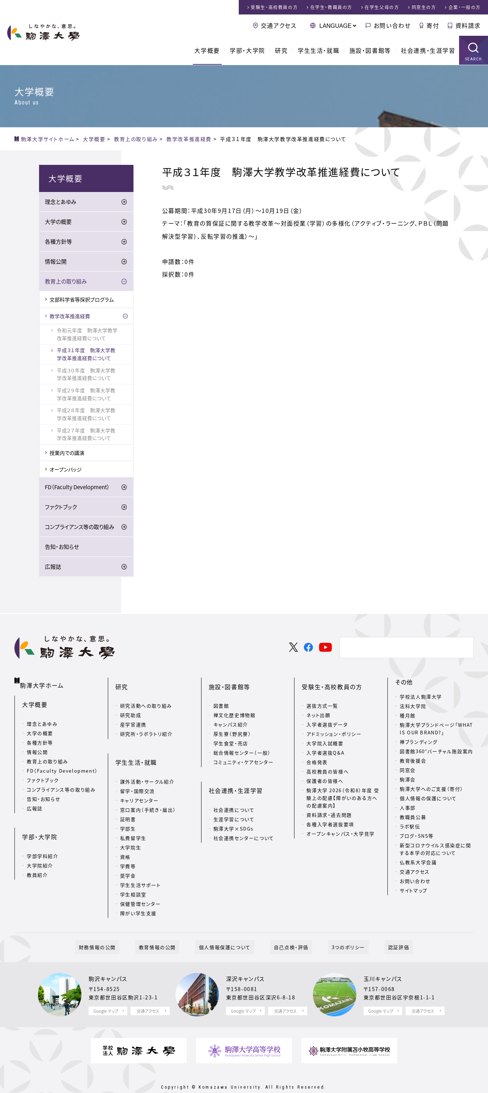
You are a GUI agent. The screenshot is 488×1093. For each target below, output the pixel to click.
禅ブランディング (419, 741)
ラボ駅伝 (410, 826)
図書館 (221, 696)
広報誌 (53, 567)
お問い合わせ (392, 25)
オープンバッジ (66, 469)
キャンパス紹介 (230, 715)
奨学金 (128, 857)
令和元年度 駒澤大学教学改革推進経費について (87, 334)
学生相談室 (133, 876)
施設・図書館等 (370, 50)
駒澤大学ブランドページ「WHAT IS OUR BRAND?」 (436, 728)
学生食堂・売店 (230, 734)
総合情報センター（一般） (242, 743)
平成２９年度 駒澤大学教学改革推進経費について (86, 394)
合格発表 (316, 753)
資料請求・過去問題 (329, 805)
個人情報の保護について (428, 798)
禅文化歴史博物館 (234, 706)
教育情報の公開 (168, 929)
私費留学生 (133, 819)
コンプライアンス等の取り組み (79, 527)
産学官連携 (133, 715)
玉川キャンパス (384, 960)
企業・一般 (465, 7)
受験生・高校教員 (274, 7)
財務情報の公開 (115, 929)
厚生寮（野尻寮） (232, 724)
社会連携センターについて (243, 819)
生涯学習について (234, 801)
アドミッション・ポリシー (333, 724)
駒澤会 (408, 779)
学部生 (128, 810)
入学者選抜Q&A (325, 743)
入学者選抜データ (327, 715)
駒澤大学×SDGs (233, 810)
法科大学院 (413, 706)
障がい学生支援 (138, 895)
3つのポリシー (337, 929)
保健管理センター (140, 885)
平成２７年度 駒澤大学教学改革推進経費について (86, 434)
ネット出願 (318, 706)
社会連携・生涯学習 (428, 50)
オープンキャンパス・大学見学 (340, 824)
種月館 (408, 715)
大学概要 (207, 50)
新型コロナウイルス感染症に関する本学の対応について (435, 849)
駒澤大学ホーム (43, 680)
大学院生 (130, 829)
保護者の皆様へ (324, 771)
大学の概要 (58, 222)
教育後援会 (413, 760)
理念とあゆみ (60, 202)
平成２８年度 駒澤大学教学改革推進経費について (86, 414)
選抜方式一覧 (322, 696)
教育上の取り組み (66, 281)
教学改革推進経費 (70, 316)
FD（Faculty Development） (77, 487)
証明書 (128, 801)
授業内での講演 (67, 452)
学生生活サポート (140, 866)
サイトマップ (414, 890)
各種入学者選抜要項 (330, 815)
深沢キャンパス (246, 960)
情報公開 (56, 261)
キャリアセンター (139, 782)
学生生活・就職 (318, 50)
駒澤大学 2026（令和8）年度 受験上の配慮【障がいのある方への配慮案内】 (342, 789)
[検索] (405, 647)
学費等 (128, 848)
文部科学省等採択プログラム (82, 299)
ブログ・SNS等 (417, 835)
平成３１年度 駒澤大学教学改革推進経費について (86, 354)
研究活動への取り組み (146, 696)
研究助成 (130, 706)
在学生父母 (382, 7)
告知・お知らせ (62, 547)
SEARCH (473, 59)
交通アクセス (279, 25)
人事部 (408, 807)
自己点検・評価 (287, 929)
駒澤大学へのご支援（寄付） (431, 788)
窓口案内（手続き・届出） (148, 791)
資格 (125, 838)
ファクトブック (61, 507)
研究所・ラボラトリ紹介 (146, 724)
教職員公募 (413, 817)
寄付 (433, 25)
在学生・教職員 (331, 7)
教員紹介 (37, 858)
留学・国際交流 (137, 772)
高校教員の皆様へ (327, 762)
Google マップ (105, 993)
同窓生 (424, 7)
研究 (281, 50)
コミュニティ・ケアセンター (243, 753)
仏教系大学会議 (418, 862)
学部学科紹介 (43, 840)
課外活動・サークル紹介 (147, 763)
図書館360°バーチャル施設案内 (436, 751)
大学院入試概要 (324, 734)
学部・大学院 (247, 50)
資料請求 (468, 25)
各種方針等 (58, 242)
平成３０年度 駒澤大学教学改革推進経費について (86, 374)
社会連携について (234, 791)
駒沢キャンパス (109, 960)
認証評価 (380, 929)
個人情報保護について (228, 929)
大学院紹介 (40, 849)
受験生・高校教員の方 (332, 682)
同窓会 (408, 770)
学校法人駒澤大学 (421, 696)
